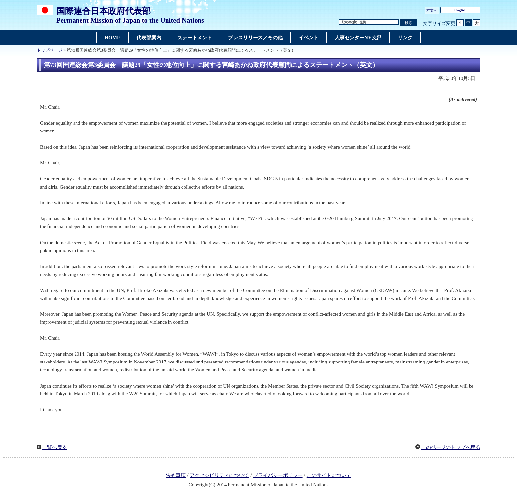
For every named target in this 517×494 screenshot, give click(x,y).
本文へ (431, 10)
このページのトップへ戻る (450, 447)
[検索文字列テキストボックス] (369, 22)
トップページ (49, 50)
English (460, 10)
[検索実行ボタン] (408, 22)
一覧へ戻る (54, 447)
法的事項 (176, 475)
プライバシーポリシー (278, 475)
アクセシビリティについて (219, 475)
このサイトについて (329, 475)
